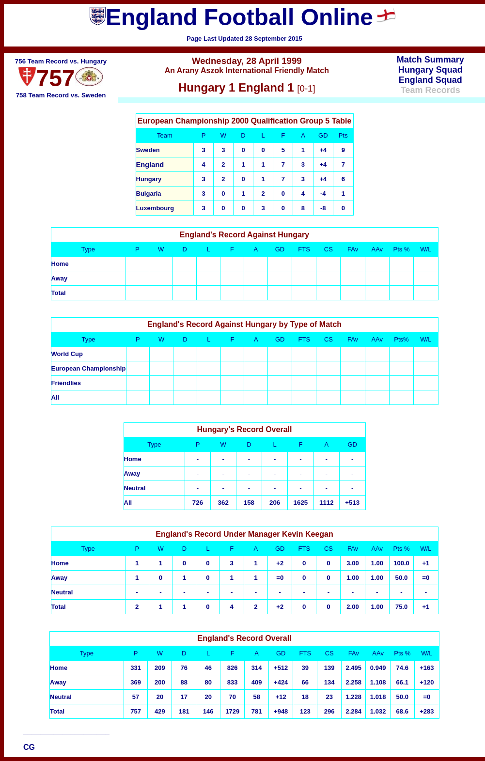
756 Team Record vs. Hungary (61, 61)
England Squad (430, 80)
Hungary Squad (430, 70)
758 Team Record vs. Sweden (61, 95)
